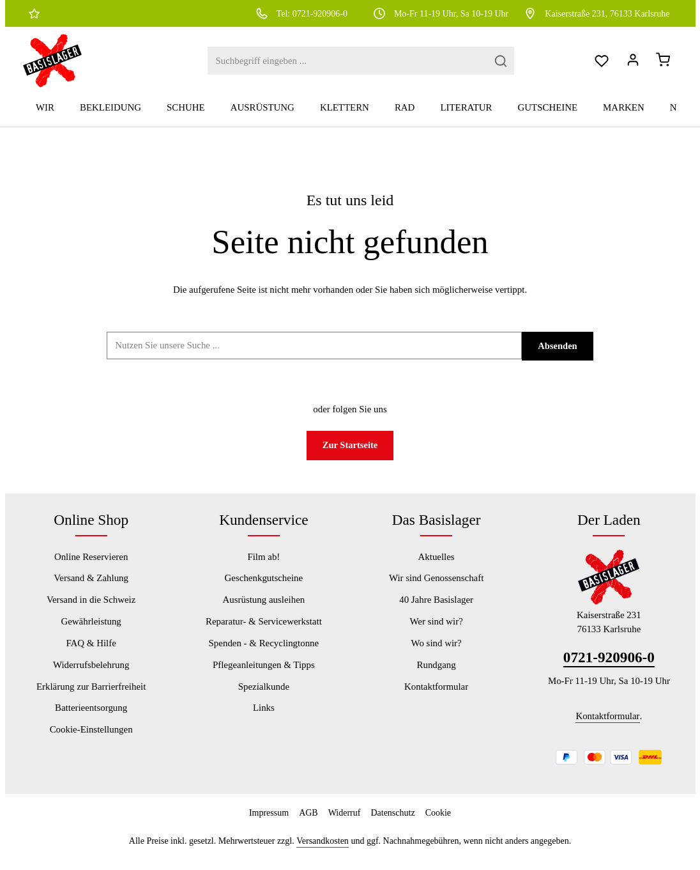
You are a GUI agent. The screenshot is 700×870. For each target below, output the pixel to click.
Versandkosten (322, 850)
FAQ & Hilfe (91, 653)
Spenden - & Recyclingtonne (264, 653)
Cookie (438, 822)
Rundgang (435, 674)
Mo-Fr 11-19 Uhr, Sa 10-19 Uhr (440, 13)
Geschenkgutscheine (264, 588)
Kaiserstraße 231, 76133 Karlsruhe (596, 13)
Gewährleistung (91, 631)
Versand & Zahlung (91, 588)
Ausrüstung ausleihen (263, 610)
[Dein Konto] (630, 65)
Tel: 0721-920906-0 (301, 13)
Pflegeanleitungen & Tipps (264, 674)
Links (264, 718)
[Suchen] (473, 65)
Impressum (269, 822)
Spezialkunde (263, 696)
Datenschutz (392, 822)
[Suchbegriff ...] (314, 354)
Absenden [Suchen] (558, 355)
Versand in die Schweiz (91, 610)
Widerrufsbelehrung (91, 674)
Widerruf (344, 822)
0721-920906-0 (609, 667)
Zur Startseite (350, 455)
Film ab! (263, 566)
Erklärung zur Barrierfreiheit (91, 696)
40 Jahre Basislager (436, 610)
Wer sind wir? (436, 631)
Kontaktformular (436, 696)
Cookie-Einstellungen (91, 739)
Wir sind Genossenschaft (436, 588)
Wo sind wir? (436, 653)
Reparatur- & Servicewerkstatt (264, 631)
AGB (308, 822)
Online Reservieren (91, 566)
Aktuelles (436, 566)
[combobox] (319, 65)
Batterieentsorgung (91, 718)
